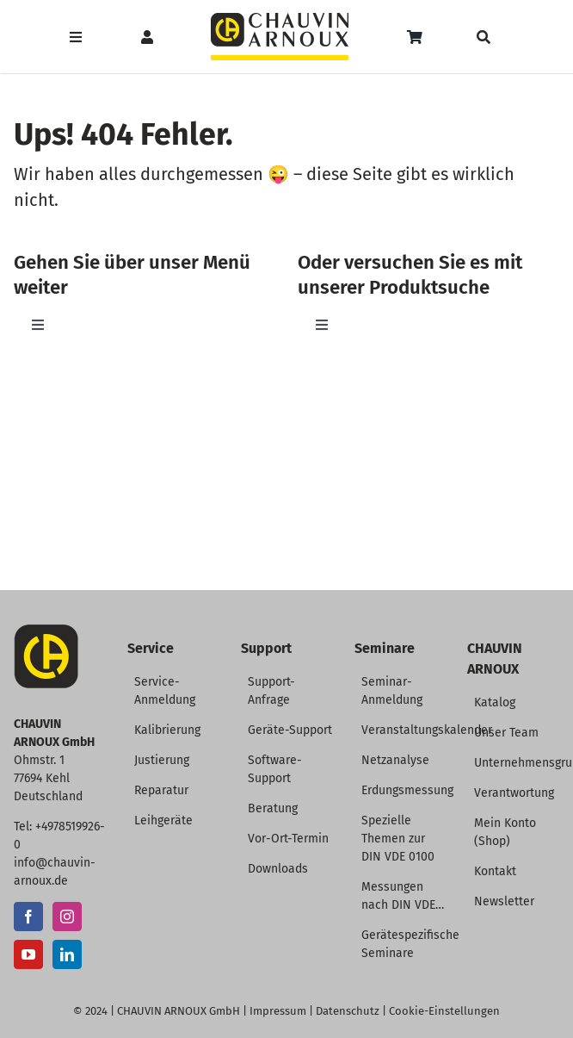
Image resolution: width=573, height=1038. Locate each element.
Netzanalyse (395, 760)
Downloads (278, 868)
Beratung (273, 808)
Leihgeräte (163, 820)
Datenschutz (347, 1010)
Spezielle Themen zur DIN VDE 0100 (397, 838)
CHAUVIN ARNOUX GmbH (178, 1010)
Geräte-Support (290, 730)
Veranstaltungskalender (426, 730)
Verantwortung (514, 793)
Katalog (494, 702)
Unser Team (506, 732)
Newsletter (504, 901)
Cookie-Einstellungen (444, 1010)
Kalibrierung (167, 730)
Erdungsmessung (407, 790)
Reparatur (161, 790)
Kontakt (495, 871)
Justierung (161, 760)
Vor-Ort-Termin (288, 838)
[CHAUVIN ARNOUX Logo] (279, 19)
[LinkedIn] (67, 954)
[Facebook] (28, 916)
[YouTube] (28, 954)
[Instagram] (67, 916)
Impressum (278, 1010)
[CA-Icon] (46, 631)
